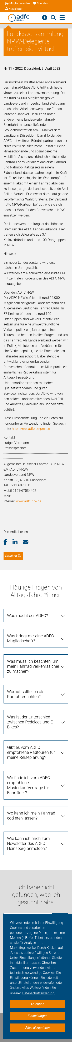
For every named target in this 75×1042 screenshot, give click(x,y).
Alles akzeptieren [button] (37, 1028)
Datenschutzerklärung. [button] (38, 993)
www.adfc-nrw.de (28, 501)
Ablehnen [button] (37, 1004)
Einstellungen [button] (38, 1016)
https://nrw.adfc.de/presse (31, 429)
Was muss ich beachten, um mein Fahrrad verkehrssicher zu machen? (33, 666)
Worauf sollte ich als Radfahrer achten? (25, 694)
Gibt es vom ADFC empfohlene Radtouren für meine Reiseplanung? (31, 752)
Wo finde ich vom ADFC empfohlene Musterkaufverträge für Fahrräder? (28, 785)
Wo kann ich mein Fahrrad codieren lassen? (31, 816)
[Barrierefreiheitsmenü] (44, 18)
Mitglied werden (17, 3)
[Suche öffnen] (53, 18)
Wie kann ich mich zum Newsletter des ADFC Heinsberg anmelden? (28, 843)
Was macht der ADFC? (27, 615)
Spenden (40, 3)
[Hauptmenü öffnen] (62, 18)
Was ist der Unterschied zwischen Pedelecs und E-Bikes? (30, 721)
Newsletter (13, 9)
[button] (8, 542)
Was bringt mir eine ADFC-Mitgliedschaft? (31, 638)
